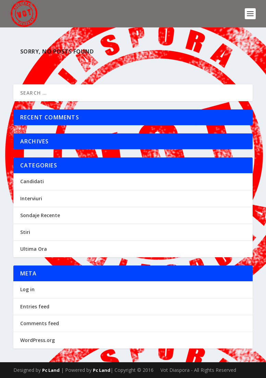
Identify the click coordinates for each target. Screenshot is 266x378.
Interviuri (31, 198)
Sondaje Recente (40, 215)
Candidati (32, 181)
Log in (27, 289)
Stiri (25, 232)
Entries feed (34, 306)
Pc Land (51, 370)
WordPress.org (37, 340)
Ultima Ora (33, 249)
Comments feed (39, 323)
